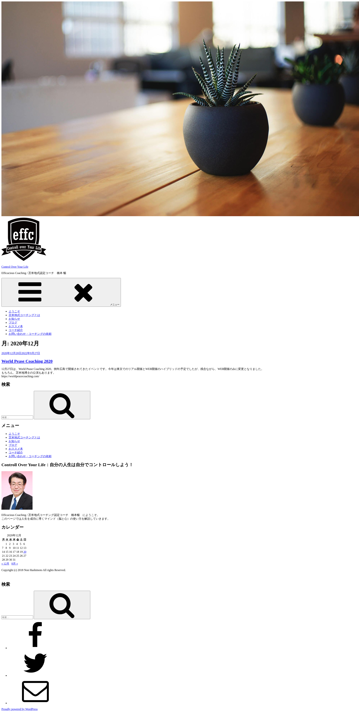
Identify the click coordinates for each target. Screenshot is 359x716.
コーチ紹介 (16, 330)
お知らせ (14, 318)
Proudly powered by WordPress (19, 709)
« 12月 (5, 563)
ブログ (13, 322)
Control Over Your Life (14, 266)
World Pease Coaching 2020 (27, 361)
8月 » (14, 563)
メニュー (61, 292)
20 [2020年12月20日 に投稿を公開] (24, 551)
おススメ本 (16, 326)
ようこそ (14, 311)
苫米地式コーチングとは (24, 315)
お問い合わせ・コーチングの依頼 (30, 333)
